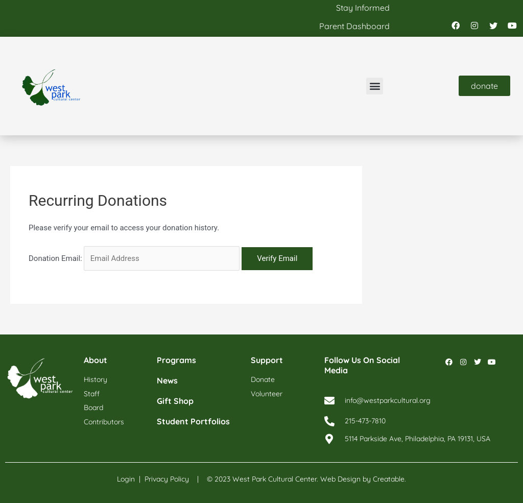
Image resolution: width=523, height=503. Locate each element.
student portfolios (193, 421)
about (95, 360)
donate (263, 379)
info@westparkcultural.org (388, 400)
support (267, 360)
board (93, 407)
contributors (104, 421)
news (167, 380)
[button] (374, 86)
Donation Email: (55, 258)
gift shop (175, 401)
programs (176, 360)
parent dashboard (354, 26)
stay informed (363, 8)
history (95, 379)
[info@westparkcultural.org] (329, 401)
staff (92, 393)
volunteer (266, 393)
